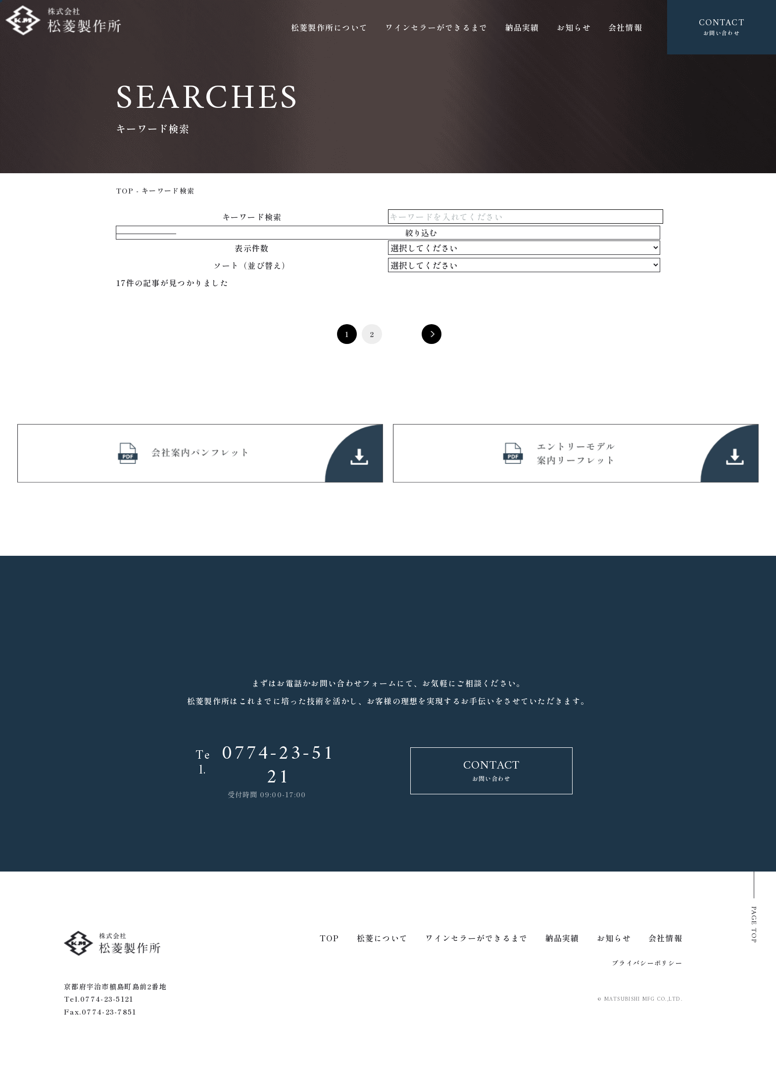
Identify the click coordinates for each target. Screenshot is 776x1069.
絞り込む (426, 233)
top (125, 190)
